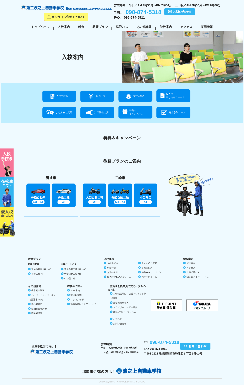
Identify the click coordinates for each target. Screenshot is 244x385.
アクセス (186, 27)
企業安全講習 (38, 290)
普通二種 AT (37, 274)
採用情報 (207, 27)
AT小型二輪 (70, 278)
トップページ (40, 27)
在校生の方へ (7, 192)
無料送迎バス (193, 272)
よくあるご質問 (64, 112)
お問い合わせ (119, 323)
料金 (81, 27)
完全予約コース (177, 112)
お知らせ (117, 319)
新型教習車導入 (121, 303)
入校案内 (64, 27)
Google (198, 277)
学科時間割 (76, 295)
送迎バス (122, 27)
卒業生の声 (103, 112)
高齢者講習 (36, 313)
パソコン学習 (77, 299)
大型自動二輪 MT (72, 274)
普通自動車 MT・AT (41, 269)
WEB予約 (75, 290)
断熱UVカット (124, 312)
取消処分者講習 (39, 308)
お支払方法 (138, 96)
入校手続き (62, 96)
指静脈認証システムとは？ (83, 304)
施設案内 (190, 263)
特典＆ (140, 112)
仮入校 (7, 222)
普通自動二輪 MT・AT (75, 269)
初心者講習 (36, 304)
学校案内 (166, 27)
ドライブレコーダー (125, 307)
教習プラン (100, 27)
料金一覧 (101, 96)
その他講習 (143, 27)
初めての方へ (7, 162)
